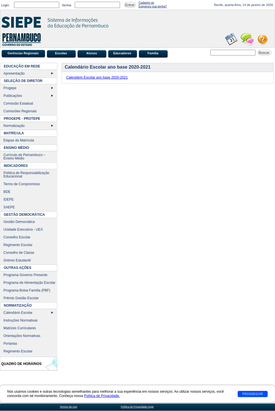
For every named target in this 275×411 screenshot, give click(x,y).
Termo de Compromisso (21, 184)
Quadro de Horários (21, 364)
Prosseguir (252, 394)
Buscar (264, 53)
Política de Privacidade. (102, 396)
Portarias (10, 344)
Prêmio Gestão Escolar (21, 298)
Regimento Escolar (17, 245)
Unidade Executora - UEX (23, 230)
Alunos (91, 53)
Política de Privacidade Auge (137, 406)
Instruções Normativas (20, 320)
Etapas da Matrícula (18, 140)
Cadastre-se (146, 2)
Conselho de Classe (18, 253)
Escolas (61, 53)
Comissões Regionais (20, 111)
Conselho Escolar (16, 237)
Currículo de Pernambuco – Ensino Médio (24, 156)
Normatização (14, 126)
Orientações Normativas (21, 336)
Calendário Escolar (17, 313)
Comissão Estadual (18, 103)
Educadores (122, 53)
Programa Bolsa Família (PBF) (26, 290)
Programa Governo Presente (25, 275)
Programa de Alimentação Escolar (29, 283)
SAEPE (9, 207)
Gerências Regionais (23, 53)
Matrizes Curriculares (19, 328)
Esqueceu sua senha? (153, 6)
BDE (7, 192)
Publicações (12, 96)
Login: (5, 5)
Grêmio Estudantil (17, 260)
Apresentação (14, 73)
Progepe (9, 88)
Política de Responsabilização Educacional (26, 174)
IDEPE (8, 199)
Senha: (67, 5)
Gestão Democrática (19, 222)
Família (153, 53)
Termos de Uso (68, 406)
